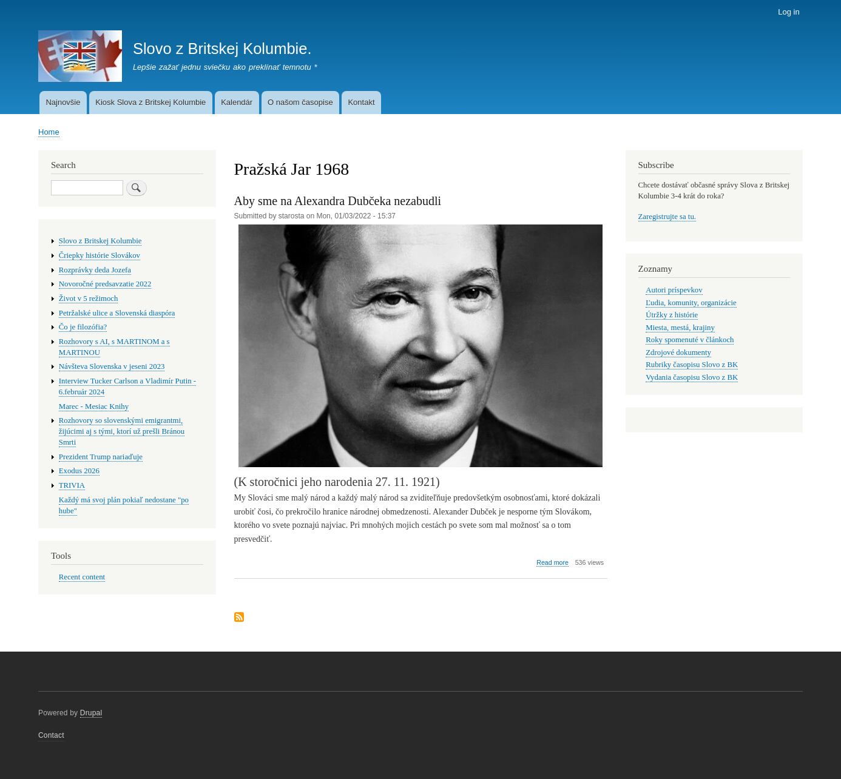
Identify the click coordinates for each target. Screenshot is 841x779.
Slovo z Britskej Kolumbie (100, 241)
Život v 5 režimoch (88, 298)
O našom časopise (300, 102)
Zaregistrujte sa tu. (667, 216)
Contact (51, 735)
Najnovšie (63, 102)
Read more (552, 563)
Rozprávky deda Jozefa (95, 270)
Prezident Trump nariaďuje (101, 457)
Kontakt (361, 102)
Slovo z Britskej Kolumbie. (222, 48)
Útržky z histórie (672, 315)
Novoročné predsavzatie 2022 (105, 284)
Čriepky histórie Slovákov (99, 255)
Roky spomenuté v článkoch (690, 340)
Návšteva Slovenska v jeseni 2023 (112, 366)
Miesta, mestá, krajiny (680, 327)
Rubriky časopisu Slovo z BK (692, 364)
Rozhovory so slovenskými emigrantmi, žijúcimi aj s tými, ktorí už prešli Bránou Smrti (121, 431)
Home (48, 132)
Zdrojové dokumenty (678, 352)
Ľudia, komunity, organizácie (691, 302)
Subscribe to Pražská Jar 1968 (239, 618)
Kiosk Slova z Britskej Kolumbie (150, 102)
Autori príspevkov (674, 290)
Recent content (82, 577)
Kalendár (236, 102)
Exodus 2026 (79, 471)
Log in (788, 11)
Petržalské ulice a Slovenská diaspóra (117, 313)
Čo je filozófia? (83, 327)
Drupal (91, 713)
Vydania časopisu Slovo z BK (692, 377)
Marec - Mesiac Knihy (94, 406)
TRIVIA (72, 485)
